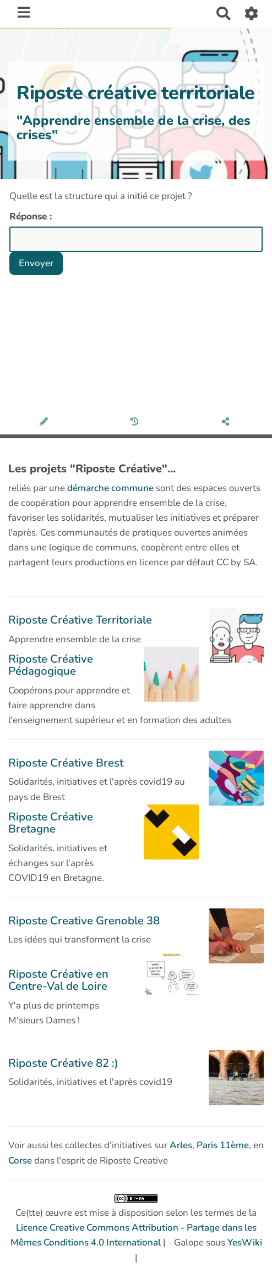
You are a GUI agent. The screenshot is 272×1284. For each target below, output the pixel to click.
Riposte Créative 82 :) (63, 1063)
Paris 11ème (223, 1145)
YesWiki (244, 1242)
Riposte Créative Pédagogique (50, 665)
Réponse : (32, 216)
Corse (20, 1160)
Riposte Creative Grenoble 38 (84, 920)
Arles (181, 1145)
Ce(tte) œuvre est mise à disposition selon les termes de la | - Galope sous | (136, 1229)
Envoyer (36, 263)
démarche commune (110, 488)
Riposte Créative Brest (65, 762)
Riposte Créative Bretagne (50, 822)
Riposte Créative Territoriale (80, 619)
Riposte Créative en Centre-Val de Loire (58, 980)
